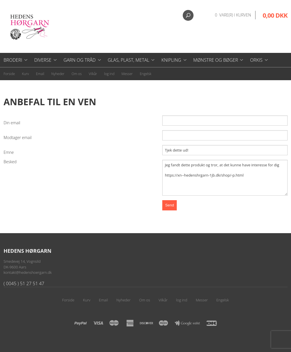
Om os (77, 73)
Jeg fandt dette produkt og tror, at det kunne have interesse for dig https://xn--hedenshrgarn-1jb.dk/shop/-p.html (224, 178)
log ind (109, 73)
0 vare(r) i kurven (233, 15)
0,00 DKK (275, 15)
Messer (127, 73)
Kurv (25, 73)
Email (40, 73)
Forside (9, 73)
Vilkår (93, 73)
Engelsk (145, 73)
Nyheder (58, 73)
